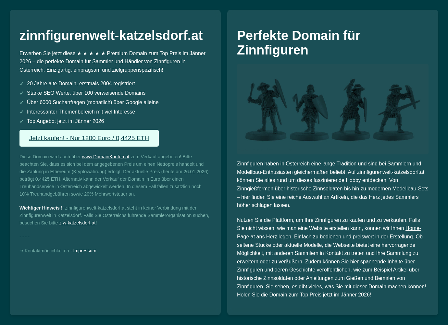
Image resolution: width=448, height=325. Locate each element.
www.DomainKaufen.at (106, 156)
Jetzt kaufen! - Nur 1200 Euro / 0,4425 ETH (89, 138)
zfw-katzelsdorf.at (77, 222)
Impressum (84, 250)
